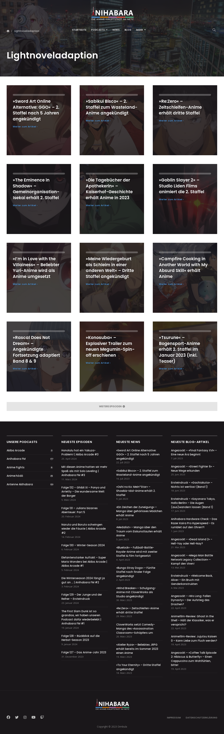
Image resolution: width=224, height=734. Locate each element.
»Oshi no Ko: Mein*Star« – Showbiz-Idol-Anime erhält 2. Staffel (135, 491)
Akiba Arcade (16, 450)
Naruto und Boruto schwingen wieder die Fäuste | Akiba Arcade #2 (83, 529)
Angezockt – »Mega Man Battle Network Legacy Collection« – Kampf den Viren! (192, 559)
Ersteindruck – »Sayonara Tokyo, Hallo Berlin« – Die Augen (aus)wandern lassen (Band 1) (193, 503)
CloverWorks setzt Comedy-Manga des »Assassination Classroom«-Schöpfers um (135, 629)
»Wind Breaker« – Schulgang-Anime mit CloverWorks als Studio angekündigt (136, 592)
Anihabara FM (16, 459)
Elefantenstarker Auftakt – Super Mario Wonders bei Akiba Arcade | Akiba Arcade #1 (84, 562)
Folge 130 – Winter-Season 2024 (83, 545)
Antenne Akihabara (20, 484)
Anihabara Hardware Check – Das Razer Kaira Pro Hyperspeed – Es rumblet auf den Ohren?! (194, 523)
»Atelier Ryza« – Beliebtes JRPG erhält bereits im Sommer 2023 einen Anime (137, 649)
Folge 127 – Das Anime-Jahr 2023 (83, 652)
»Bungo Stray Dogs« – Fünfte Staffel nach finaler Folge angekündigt (135, 572)
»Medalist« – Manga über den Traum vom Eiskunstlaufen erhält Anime (139, 531)
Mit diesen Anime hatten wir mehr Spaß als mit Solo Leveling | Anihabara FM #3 (84, 471)
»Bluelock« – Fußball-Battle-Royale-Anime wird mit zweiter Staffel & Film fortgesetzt (137, 552)
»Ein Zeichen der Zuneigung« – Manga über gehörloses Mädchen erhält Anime (139, 511)
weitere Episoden (112, 406)
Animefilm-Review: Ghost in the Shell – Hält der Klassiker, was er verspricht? (192, 620)
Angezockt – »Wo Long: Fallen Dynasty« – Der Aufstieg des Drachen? (191, 600)
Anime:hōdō (15, 476)
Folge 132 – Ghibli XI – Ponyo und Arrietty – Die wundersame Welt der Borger (83, 492)
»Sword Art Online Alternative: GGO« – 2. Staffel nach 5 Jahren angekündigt (138, 454)
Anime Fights (15, 467)
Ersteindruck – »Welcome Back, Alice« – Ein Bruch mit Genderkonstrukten (192, 580)
